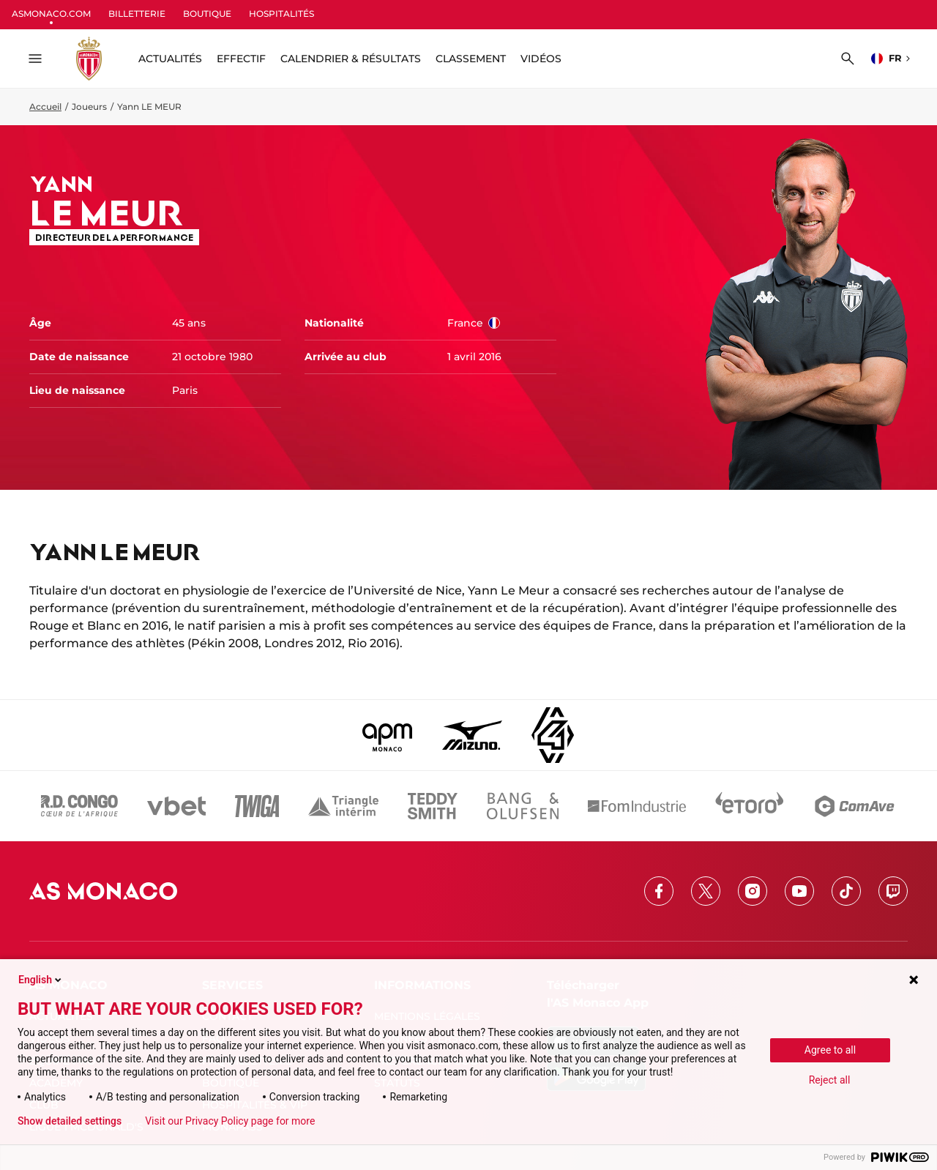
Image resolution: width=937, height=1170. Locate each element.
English (41, 979)
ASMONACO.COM (51, 13)
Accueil (45, 106)
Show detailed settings (70, 1121)
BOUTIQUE (207, 13)
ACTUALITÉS (170, 58)
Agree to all (830, 1050)
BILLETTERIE (136, 13)
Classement (471, 58)
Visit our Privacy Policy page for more (230, 1121)
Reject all (830, 1080)
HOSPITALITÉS (281, 13)
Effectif (241, 58)
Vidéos (540, 58)
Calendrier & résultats (350, 58)
